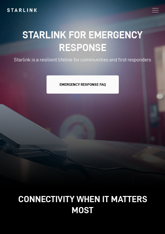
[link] (22, 10)
